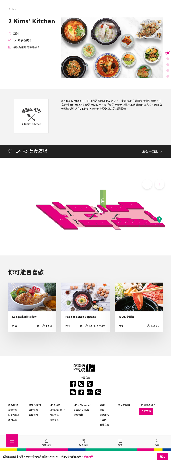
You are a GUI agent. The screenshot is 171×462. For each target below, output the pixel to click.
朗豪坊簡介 (124, 405)
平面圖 (103, 419)
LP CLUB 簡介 (57, 409)
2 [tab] (167, 58)
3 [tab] (167, 64)
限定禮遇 (54, 419)
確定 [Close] (162, 456)
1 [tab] (167, 52)
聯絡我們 (104, 424)
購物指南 (33, 409)
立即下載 (146, 411)
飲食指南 (33, 414)
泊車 (102, 409)
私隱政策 (88, 456)
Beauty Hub (81, 409)
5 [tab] (167, 76)
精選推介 (12, 409)
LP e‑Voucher (82, 405)
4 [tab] (167, 70)
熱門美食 (12, 419)
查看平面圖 (152, 151)
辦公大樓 (79, 414)
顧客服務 (104, 414)
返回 (12, 9)
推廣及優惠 (14, 414)
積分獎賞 (54, 414)
